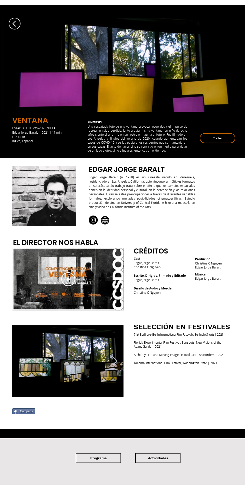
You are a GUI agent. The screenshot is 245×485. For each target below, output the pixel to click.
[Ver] (30, 150)
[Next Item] (115, 361)
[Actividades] (157, 458)
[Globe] (105, 220)
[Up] (14, 23)
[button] (217, 138)
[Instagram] (93, 220)
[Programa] (98, 458)
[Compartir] (23, 411)
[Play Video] (68, 279)
